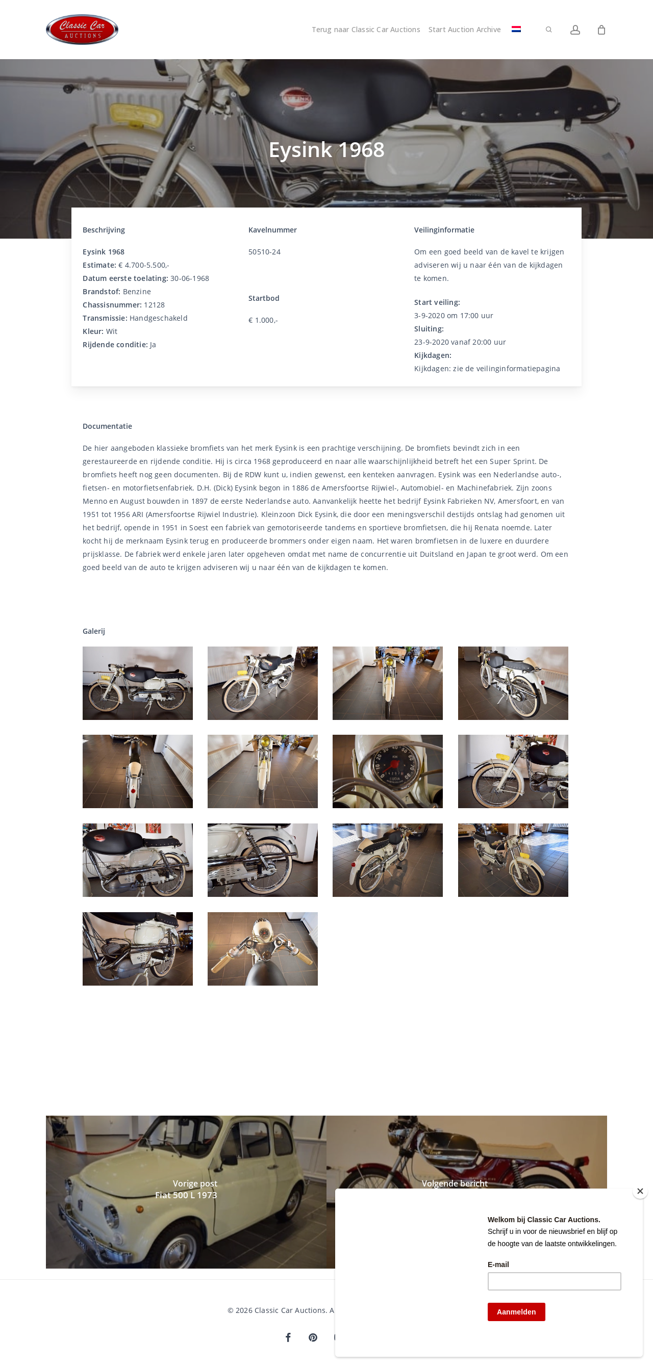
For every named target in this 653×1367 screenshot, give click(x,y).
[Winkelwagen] (601, 29)
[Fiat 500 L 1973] (186, 1192)
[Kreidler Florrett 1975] (466, 1192)
